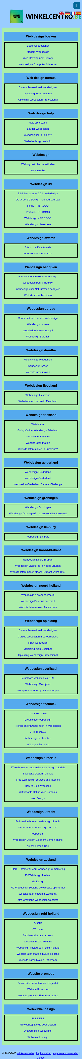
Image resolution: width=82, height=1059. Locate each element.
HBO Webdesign (38, 642)
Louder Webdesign (38, 128)
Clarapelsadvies (38, 713)
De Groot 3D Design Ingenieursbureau (38, 199)
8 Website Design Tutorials (37, 773)
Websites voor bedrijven (38, 295)
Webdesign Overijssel (37, 684)
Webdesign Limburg (37, 536)
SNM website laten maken (38, 935)
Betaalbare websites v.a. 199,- (37, 678)
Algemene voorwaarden (65, 1053)
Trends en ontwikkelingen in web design (38, 725)
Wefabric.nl (37, 424)
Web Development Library (38, 58)
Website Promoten (38, 989)
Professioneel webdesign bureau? (37, 827)
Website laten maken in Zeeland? (38, 893)
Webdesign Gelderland (38, 472)
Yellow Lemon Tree (38, 845)
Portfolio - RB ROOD (38, 212)
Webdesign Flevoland (37, 395)
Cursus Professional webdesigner (38, 87)
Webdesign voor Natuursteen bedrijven (38, 289)
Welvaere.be (38, 170)
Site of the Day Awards (38, 247)
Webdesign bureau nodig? (38, 330)
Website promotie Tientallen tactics (38, 995)
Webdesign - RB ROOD (38, 218)
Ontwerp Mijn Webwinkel (38, 1030)
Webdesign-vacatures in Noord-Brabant (38, 565)
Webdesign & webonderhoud (38, 594)
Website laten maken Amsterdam (38, 607)
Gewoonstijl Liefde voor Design (38, 1024)
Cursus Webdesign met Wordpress (38, 636)
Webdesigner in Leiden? (38, 134)
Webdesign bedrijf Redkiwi (38, 282)
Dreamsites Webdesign (37, 719)
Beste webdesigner (38, 45)
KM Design (38, 881)
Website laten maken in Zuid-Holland (38, 953)
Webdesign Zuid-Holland (38, 941)
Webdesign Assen (38, 365)
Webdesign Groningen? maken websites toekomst (38, 513)
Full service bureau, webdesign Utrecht (38, 821)
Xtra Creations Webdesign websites (38, 899)
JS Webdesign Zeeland (37, 875)
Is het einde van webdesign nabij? (37, 276)
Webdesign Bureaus (38, 336)
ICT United (38, 929)
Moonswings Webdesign (38, 359)
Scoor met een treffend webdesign (38, 318)
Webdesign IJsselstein (38, 224)
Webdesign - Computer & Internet (38, 64)
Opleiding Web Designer (38, 93)
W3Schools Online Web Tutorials (38, 792)
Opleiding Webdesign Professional (38, 99)
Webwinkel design (37, 1037)
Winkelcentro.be (25, 1053)
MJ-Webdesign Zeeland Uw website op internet (38, 887)
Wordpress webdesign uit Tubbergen (38, 690)
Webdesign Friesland (38, 436)
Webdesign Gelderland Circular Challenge (38, 484)
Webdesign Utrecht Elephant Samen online (37, 839)
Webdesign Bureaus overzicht (38, 601)
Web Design (38, 798)
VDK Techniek (38, 731)
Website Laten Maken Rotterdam (38, 959)
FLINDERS (37, 1018)
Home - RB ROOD (38, 205)
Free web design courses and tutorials (38, 779)
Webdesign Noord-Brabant (38, 559)
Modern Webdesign (38, 51)
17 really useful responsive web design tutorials (38, 767)
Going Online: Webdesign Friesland (38, 430)
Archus (38, 922)
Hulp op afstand (38, 122)
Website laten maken (38, 372)
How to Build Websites (38, 785)
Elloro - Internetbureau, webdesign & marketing (38, 868)
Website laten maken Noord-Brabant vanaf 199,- (38, 571)
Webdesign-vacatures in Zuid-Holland (38, 947)
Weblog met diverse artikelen (38, 164)
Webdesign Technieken (37, 738)
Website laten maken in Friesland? (38, 449)
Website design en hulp (37, 141)
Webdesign (37, 833)
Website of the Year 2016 (37, 253)
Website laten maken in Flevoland (38, 401)
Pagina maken (43, 1053)
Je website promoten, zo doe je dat (38, 983)
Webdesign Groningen (38, 507)
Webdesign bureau (38, 324)
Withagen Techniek (38, 744)
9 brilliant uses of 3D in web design (38, 193)
